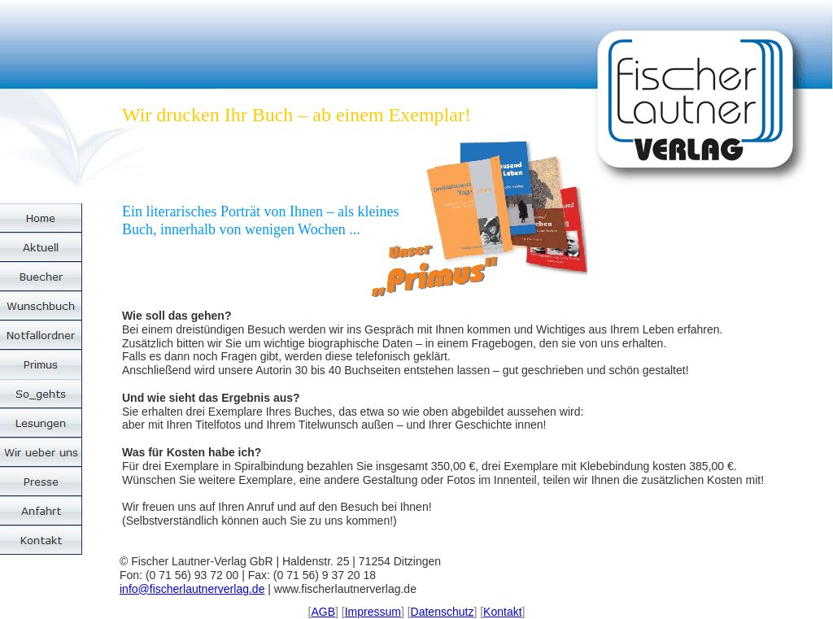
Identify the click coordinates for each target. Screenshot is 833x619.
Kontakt (502, 611)
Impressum (373, 611)
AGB (323, 611)
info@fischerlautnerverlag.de (192, 588)
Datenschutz (442, 611)
